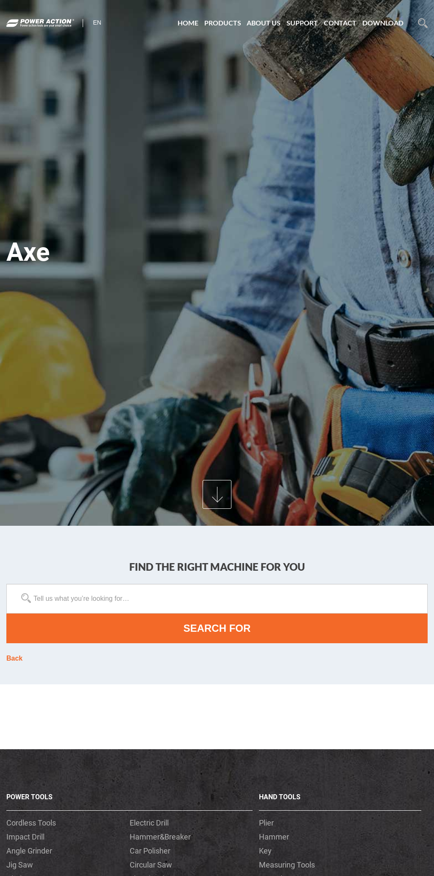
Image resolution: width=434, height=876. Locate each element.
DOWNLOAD (382, 23)
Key (265, 850)
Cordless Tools (31, 822)
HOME (188, 23)
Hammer (274, 836)
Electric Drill (149, 822)
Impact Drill (25, 836)
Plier (266, 822)
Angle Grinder (29, 850)
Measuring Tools (287, 864)
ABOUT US (264, 23)
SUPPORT (302, 23)
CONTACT (340, 23)
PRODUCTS (222, 23)
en (97, 22)
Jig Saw (19, 864)
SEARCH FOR (217, 628)
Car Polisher (150, 850)
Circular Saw (151, 864)
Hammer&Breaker (160, 836)
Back (14, 658)
